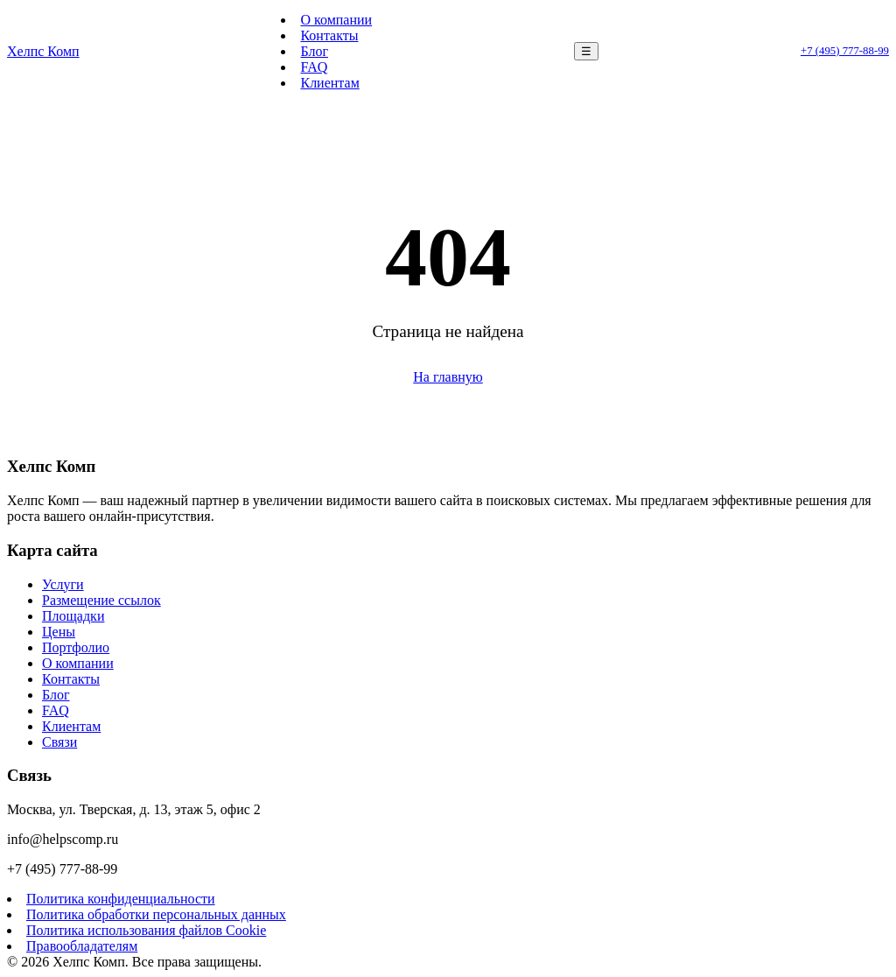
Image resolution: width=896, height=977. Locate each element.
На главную (448, 376)
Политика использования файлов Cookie (146, 930)
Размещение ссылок (101, 600)
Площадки (73, 615)
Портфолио (75, 647)
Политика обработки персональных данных (156, 914)
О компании (336, 19)
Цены (58, 631)
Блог (314, 51)
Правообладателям (81, 945)
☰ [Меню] (586, 51)
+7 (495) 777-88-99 (845, 51)
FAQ (313, 67)
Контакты (329, 35)
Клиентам (329, 82)
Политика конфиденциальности (120, 898)
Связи (59, 742)
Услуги (63, 584)
